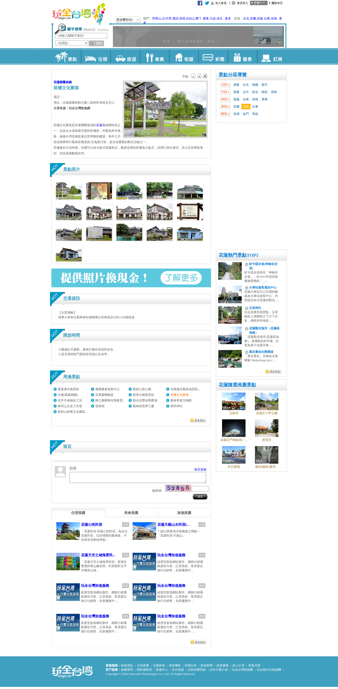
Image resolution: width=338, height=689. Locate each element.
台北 (246, 18)
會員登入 (242, 3)
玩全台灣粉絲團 (242, 671)
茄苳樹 (99, 406)
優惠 (242, 56)
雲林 (274, 92)
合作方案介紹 (219, 671)
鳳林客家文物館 (181, 400)
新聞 (213, 56)
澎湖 (274, 18)
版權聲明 (127, 671)
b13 (199, 76)
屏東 (264, 99)
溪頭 (175, 18)
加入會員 (221, 3)
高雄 (255, 99)
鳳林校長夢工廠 (143, 406)
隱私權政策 (144, 671)
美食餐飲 (175, 667)
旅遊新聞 (206, 667)
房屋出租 (190, 667)
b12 (193, 76)
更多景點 (275, 371)
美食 (154, 56)
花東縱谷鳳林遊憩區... (185, 389)
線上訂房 (238, 667)
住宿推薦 (143, 667)
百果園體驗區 (104, 395)
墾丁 (199, 18)
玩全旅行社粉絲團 (269, 671)
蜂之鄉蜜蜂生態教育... (110, 400)
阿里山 (156, 18)
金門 (246, 114)
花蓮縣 (58, 82)
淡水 (219, 18)
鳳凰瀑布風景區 (68, 389)
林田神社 (176, 406)
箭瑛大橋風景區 (143, 395)
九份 (213, 18)
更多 (228, 18)
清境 (182, 18)
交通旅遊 (159, 667)
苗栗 (236, 92)
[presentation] (78, 515)
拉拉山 (190, 18)
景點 (66, 56)
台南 (246, 99)
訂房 (271, 56)
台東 (267, 18)
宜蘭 (253, 18)
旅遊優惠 (222, 667)
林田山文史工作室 (70, 406)
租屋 (183, 56)
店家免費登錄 (197, 671)
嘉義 (236, 99)
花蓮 (260, 18)
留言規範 (200, 469)
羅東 (206, 18)
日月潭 (166, 18)
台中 (246, 92)
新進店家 (254, 667)
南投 (264, 92)
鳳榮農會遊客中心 (107, 389)
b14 (205, 76)
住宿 (95, 56)
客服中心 (162, 671)
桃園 (255, 84)
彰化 (255, 92)
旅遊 (125, 56)
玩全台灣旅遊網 (79, 14)
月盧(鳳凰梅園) (68, 395)
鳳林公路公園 (142, 389)
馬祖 (255, 114)
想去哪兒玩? (124, 19)
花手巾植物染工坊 (70, 400)
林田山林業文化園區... (73, 411)
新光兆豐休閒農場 (145, 400)
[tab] (78, 515)
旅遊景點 (127, 667)
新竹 (264, 84)
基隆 (236, 84)
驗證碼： (158, 492)
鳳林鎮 (67, 82)
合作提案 (178, 671)
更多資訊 (200, 420)
